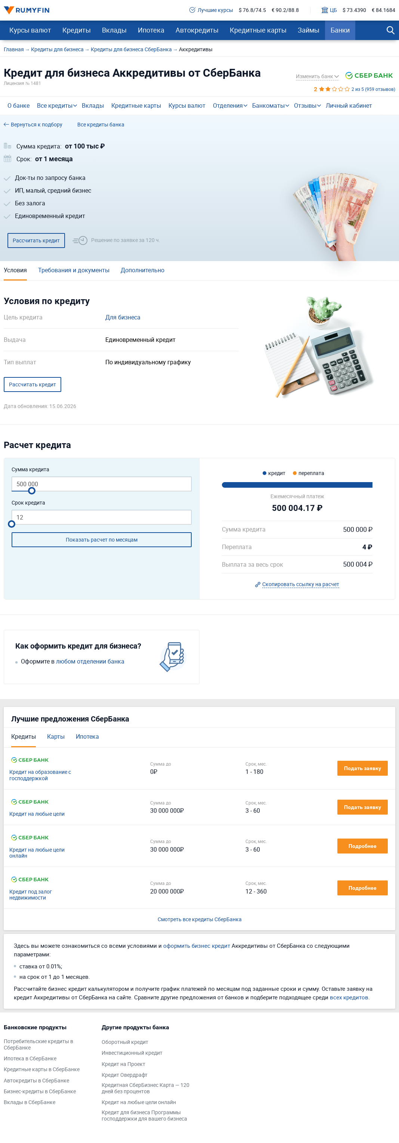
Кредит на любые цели (37, 814)
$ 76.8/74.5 (252, 10)
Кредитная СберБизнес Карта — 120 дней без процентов (145, 1088)
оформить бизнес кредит (196, 945)
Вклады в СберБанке (29, 1102)
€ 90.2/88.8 (285, 10)
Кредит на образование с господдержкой (40, 775)
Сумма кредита (30, 469)
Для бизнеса (122, 317)
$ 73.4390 (354, 10)
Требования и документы (73, 270)
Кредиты (76, 29)
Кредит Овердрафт (125, 1075)
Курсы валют (30, 29)
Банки (340, 29)
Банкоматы (268, 105)
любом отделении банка (90, 661)
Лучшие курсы (211, 10)
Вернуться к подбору (33, 125)
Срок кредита (28, 503)
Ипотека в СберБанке (30, 1058)
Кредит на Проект (123, 1064)
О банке (18, 105)
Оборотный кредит (125, 1042)
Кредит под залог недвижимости (30, 895)
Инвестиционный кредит (132, 1053)
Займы (308, 29)
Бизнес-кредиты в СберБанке (40, 1091)
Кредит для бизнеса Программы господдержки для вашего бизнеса (144, 1115)
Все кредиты (54, 105)
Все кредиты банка (100, 125)
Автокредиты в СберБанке (36, 1081)
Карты (56, 736)
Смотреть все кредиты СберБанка (200, 919)
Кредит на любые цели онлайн (37, 853)
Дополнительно (142, 270)
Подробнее (363, 846)
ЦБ (329, 10)
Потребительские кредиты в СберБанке (38, 1044)
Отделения (228, 105)
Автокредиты (197, 29)
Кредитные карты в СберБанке (42, 1069)
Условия (15, 270)
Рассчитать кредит (36, 240)
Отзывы (305, 105)
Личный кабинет (349, 105)
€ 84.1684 (383, 10)
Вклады (114, 29)
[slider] (31, 490)
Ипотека (151, 29)
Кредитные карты (258, 29)
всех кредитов (349, 997)
